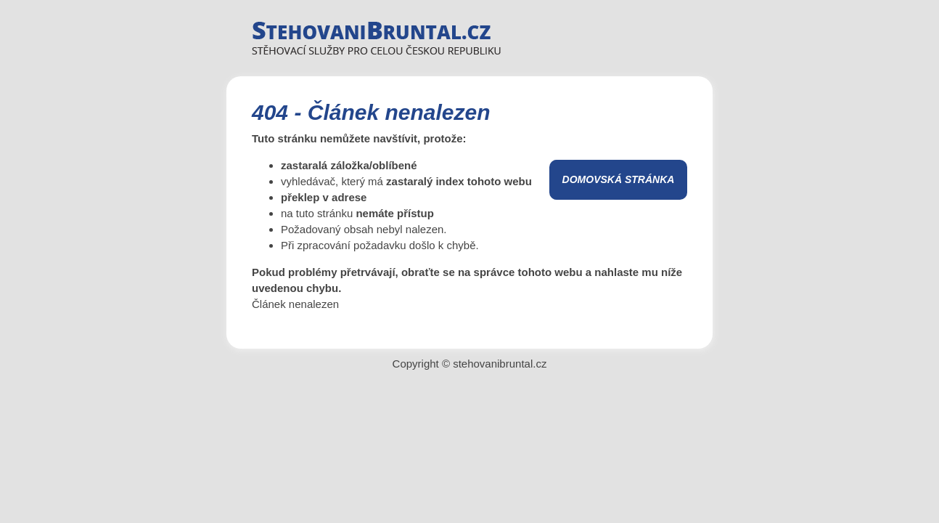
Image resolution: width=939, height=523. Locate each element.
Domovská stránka (618, 179)
